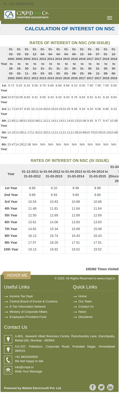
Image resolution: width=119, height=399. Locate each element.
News (82, 311)
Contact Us (86, 306)
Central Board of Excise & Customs (34, 301)
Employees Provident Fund (28, 317)
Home (83, 296)
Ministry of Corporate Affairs (28, 311)
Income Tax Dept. (21, 296)
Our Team (85, 301)
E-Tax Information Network (28, 306)
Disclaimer (86, 317)
